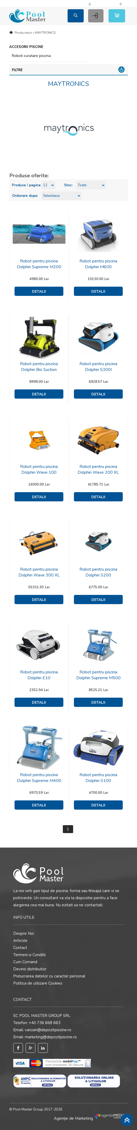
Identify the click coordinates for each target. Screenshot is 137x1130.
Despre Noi (23, 933)
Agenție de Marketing (91, 1118)
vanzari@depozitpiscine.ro (48, 1030)
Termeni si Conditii (29, 954)
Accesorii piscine (26, 47)
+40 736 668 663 (44, 1022)
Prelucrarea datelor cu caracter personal (49, 976)
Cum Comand (25, 962)
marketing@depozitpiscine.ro (51, 1037)
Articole (20, 940)
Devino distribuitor (29, 969)
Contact (20, 947)
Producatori (23, 33)
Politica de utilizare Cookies (37, 983)
